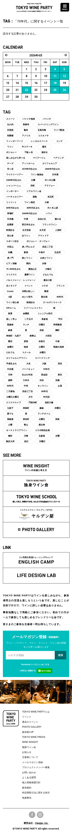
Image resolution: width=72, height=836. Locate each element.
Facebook (32, 814)
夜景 (10, 313)
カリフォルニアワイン (16, 358)
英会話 (44, 375)
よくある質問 (29, 777)
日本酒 (55, 174)
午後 (57, 341)
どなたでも (48, 274)
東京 (60, 375)
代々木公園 (50, 180)
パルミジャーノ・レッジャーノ (21, 280)
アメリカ (26, 135)
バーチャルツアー (14, 197)
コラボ (44, 286)
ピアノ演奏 (11, 263)
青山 (26, 425)
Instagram (40, 814)
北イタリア (11, 286)
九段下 (10, 408)
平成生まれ (11, 363)
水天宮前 (26, 230)
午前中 (42, 252)
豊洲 (46, 291)
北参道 (42, 436)
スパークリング (42, 358)
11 (54, 76)
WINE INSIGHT (30, 742)
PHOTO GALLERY (31, 727)
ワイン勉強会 (37, 174)
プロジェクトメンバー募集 (36, 767)
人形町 (58, 230)
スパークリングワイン (48, 124)
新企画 (44, 297)
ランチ (26, 324)
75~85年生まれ (13, 269)
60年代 (10, 386)
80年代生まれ (33, 208)
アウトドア (43, 236)
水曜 (57, 436)
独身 (26, 347)
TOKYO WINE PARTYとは (36, 711)
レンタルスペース (39, 141)
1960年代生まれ (29, 213)
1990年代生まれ (52, 169)
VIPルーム (11, 308)
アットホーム (28, 163)
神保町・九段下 (13, 336)
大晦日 (48, 269)
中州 (26, 386)
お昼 (60, 386)
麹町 (57, 330)
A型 (10, 297)
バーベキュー (28, 369)
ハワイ (49, 213)
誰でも (10, 413)
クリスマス (11, 274)
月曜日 (42, 441)
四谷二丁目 (47, 247)
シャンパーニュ (13, 185)
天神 (10, 375)
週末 (44, 147)
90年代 (60, 297)
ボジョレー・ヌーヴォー (38, 241)
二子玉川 (28, 319)
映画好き (30, 302)
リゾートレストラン (33, 308)
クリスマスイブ (13, 402)
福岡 (10, 380)
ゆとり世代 (27, 297)
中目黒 (10, 369)
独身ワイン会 (29, 747)
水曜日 (42, 352)
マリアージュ (39, 158)
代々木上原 (52, 208)
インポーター (12, 191)
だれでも (10, 352)
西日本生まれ (28, 224)
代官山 (10, 247)
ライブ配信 (59, 130)
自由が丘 (42, 219)
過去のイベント (30, 722)
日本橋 (10, 219)
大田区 (48, 336)
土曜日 (42, 347)
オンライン (43, 386)
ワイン (10, 147)
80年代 (44, 391)
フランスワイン (49, 224)
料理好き (10, 230)
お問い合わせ (29, 772)
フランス (60, 286)
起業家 (10, 224)
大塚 (47, 202)
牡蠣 (10, 252)
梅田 (10, 436)
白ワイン (26, 236)
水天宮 (42, 230)
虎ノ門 (10, 258)
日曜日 (42, 324)
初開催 (10, 135)
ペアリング (58, 158)
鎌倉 (42, 408)
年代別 (46, 397)
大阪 (44, 363)
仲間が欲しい (28, 291)
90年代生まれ (12, 208)
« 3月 (6, 55)
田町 (33, 185)
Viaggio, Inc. (42, 823)
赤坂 (42, 330)
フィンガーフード (14, 141)
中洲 (26, 219)
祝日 (26, 441)
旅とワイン (27, 258)
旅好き (44, 152)
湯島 (35, 197)
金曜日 (10, 347)
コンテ (59, 141)
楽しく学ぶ (11, 319)
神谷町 (26, 419)
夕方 (30, 397)
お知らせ (26, 752)
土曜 (10, 425)
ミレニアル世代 (45, 313)
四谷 (60, 363)
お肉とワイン (46, 258)
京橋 (57, 380)
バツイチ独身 (28, 119)
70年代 (46, 369)
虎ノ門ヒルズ (28, 247)
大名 (28, 363)
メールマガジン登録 (32, 762)
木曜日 (57, 408)
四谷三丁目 (27, 391)
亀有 (26, 130)
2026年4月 (35, 55)
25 (54, 89)
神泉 (57, 419)
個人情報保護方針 (31, 782)
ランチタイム (44, 413)
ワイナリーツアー (14, 174)
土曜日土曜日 (12, 397)
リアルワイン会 (33, 191)
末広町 (50, 197)
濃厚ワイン (29, 274)
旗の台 (58, 219)
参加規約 (26, 787)
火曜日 (42, 419)
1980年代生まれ (13, 180)
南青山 (33, 336)
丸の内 (10, 124)
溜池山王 (32, 269)
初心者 (10, 236)
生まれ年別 (27, 375)
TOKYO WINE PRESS (33, 737)
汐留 (44, 263)
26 (64, 89)
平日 (60, 319)
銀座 (10, 330)
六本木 (26, 380)
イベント (28, 286)
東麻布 (26, 124)
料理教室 (57, 324)
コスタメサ (43, 135)
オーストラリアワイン (16, 430)
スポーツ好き (12, 241)
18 (54, 83)
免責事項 (26, 798)
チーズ (10, 163)
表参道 (44, 319)
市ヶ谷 (10, 169)
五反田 (57, 252)
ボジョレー (11, 152)
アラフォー (49, 185)
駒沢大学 (10, 441)
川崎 (26, 436)
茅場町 (10, 213)
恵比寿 (42, 425)
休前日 (42, 341)
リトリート (11, 202)
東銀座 (10, 419)
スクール (26, 352)
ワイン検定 (29, 202)
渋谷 (42, 380)
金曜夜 (26, 313)
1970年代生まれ (29, 169)
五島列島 (42, 130)
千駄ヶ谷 (28, 152)
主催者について (30, 757)
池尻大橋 (49, 402)
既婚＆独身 (58, 347)
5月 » (65, 55)
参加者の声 (28, 732)
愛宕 (10, 341)
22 (26, 89)
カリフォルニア (49, 163)
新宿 (26, 252)
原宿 (26, 341)
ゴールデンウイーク (52, 302)
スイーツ (10, 119)
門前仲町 (33, 402)
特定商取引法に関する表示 (36, 792)
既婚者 (10, 324)
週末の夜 (47, 280)
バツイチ (47, 119)
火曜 (33, 180)
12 (64, 76)
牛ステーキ (27, 147)
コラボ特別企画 (42, 430)
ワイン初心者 (12, 302)
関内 (28, 263)
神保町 (26, 408)
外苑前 (10, 130)
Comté (10, 291)
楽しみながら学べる (15, 158)
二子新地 (10, 391)
